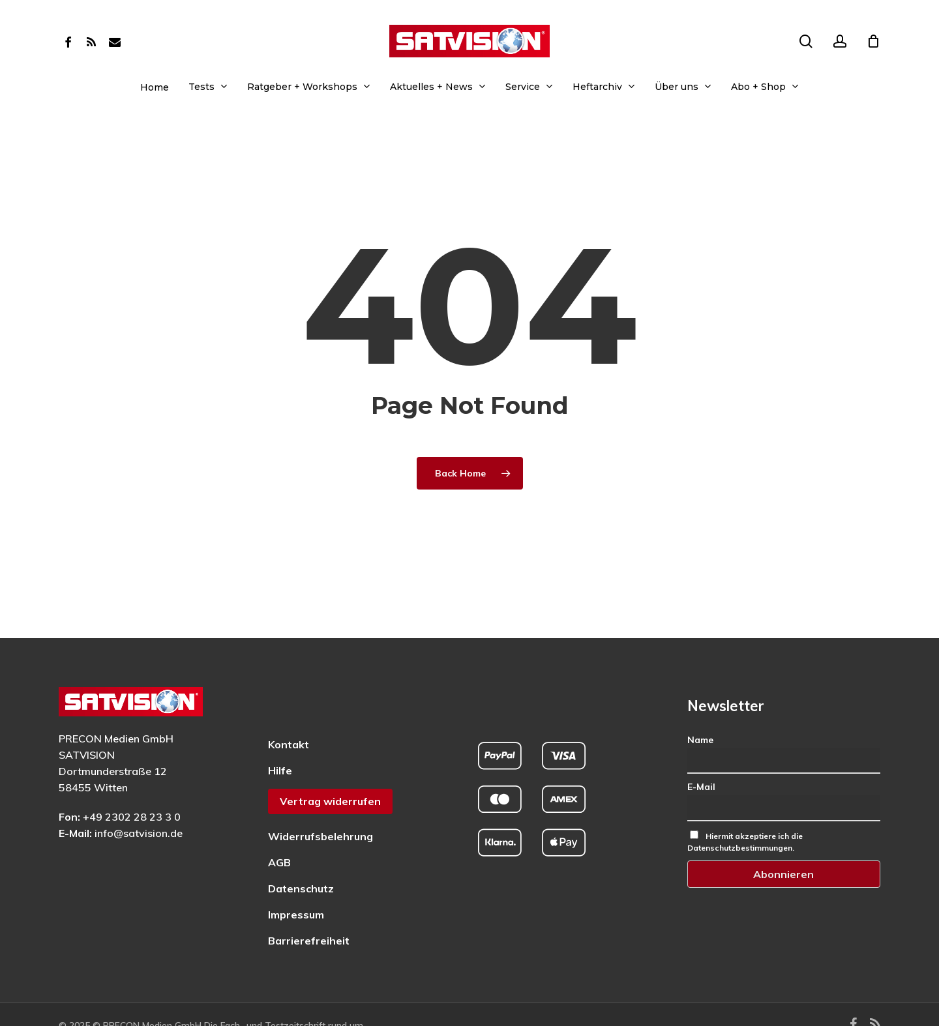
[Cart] (873, 41)
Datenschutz (301, 854)
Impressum (296, 880)
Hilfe (280, 736)
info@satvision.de (139, 799)
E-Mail (701, 753)
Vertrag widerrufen (330, 767)
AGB (279, 828)
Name (700, 706)
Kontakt (288, 710)
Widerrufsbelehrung (320, 802)
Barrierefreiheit (309, 906)
